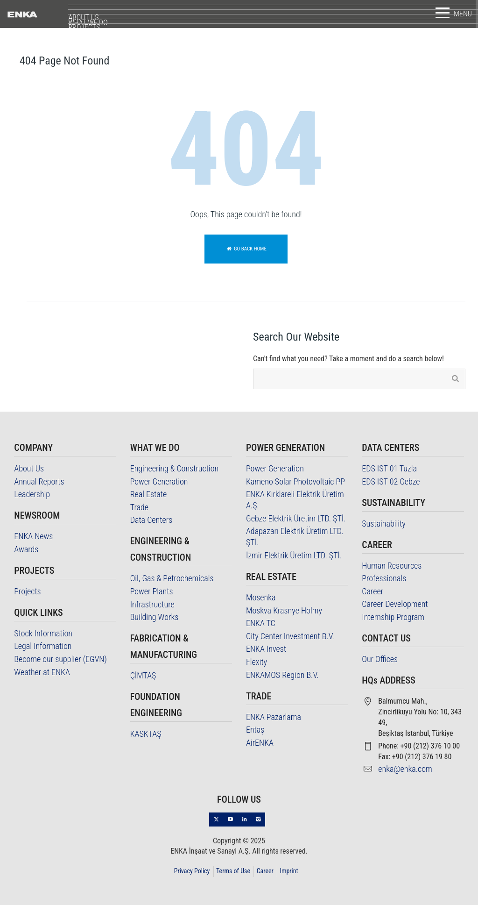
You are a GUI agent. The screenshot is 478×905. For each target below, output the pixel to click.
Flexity (256, 662)
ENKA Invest (266, 649)
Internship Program (393, 617)
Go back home (246, 249)
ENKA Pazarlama (273, 717)
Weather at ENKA (42, 672)
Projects (27, 591)
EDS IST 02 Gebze (391, 481)
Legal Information (42, 646)
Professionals (384, 578)
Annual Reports (39, 481)
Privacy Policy (192, 871)
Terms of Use (233, 871)
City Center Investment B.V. (290, 636)
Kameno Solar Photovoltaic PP (295, 481)
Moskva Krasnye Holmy (284, 610)
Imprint (289, 871)
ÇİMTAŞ (143, 675)
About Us (29, 468)
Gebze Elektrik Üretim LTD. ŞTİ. (295, 518)
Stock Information (43, 633)
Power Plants (151, 591)
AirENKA (260, 743)
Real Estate (148, 494)
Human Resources (392, 565)
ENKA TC (260, 623)
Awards (26, 549)
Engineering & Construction (174, 468)
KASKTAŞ (146, 734)
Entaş (255, 729)
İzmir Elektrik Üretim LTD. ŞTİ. (294, 555)
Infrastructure (152, 604)
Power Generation (159, 481)
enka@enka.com (405, 769)
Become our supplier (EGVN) (60, 659)
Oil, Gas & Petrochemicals (172, 578)
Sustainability (384, 523)
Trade (139, 507)
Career (372, 591)
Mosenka (261, 597)
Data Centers (151, 520)
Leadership (32, 494)
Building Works (154, 617)
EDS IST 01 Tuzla (389, 468)
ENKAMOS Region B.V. (282, 675)
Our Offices (380, 659)
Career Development (395, 604)
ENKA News (33, 536)
